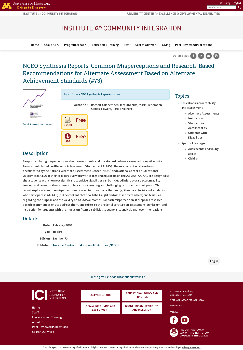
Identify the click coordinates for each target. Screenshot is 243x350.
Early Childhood (100, 295)
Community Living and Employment (100, 308)
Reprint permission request (38, 124)
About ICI (50, 45)
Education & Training (105, 45)
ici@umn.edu (176, 305)
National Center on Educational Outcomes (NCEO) (86, 245)
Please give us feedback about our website (117, 277)
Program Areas (74, 45)
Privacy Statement (191, 347)
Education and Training (47, 317)
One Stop (225, 3)
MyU (237, 3)
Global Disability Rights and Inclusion (141, 308)
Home (35, 45)
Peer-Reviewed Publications (193, 45)
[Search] (238, 7)
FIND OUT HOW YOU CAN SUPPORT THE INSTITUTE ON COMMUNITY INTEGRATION (189, 332)
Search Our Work (146, 45)
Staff (127, 45)
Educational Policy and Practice (142, 295)
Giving (166, 45)
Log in (214, 261)
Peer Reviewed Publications (50, 327)
